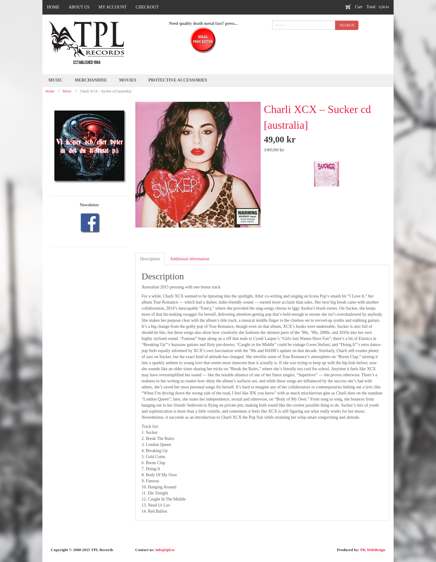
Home (49, 91)
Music (67, 91)
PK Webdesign (372, 549)
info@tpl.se (165, 549)
